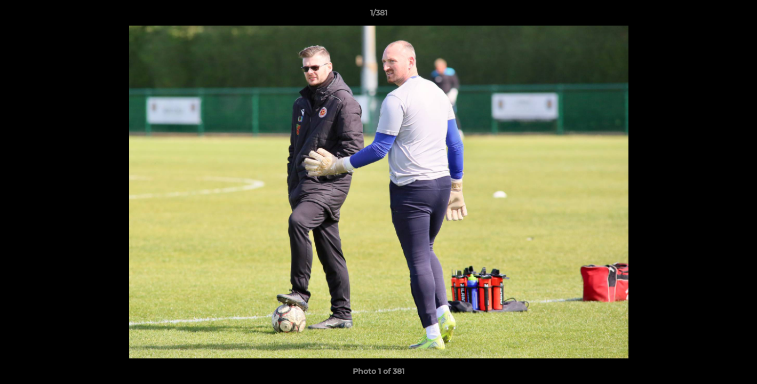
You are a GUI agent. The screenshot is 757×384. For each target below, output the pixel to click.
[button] (737, 15)
